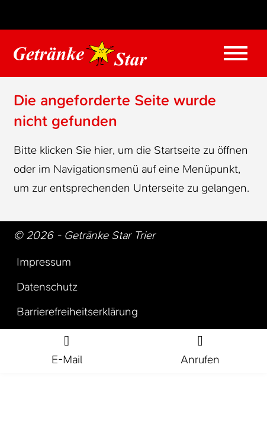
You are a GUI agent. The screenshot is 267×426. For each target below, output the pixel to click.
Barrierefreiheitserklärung (77, 311)
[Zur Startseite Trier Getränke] (80, 53)
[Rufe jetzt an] (201, 351)
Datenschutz (47, 286)
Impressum (44, 261)
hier (103, 150)
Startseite (177, 150)
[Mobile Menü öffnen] (235, 53)
